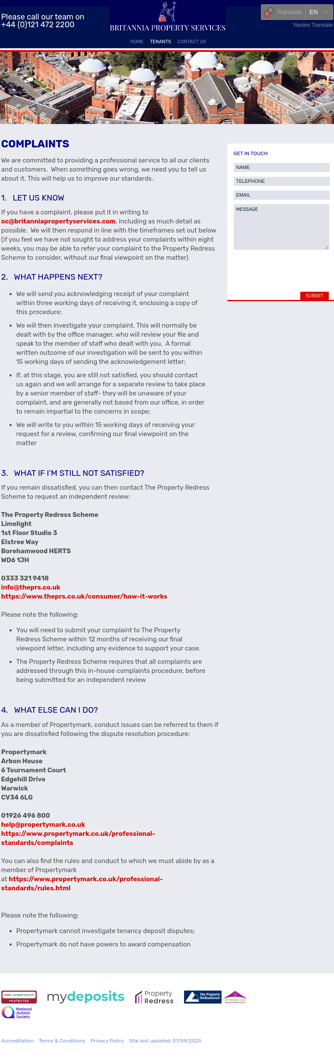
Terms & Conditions (62, 1041)
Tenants (160, 42)
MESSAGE (281, 227)
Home (136, 42)
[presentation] (280, 268)
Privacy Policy (107, 1041)
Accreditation (17, 1041)
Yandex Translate (313, 25)
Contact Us (192, 42)
